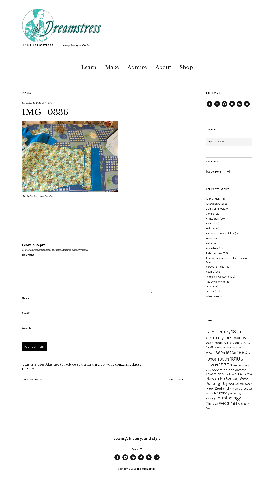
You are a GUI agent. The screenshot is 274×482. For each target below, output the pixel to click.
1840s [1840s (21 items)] (241, 347)
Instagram (217, 106)
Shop (186, 67)
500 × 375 (47, 103)
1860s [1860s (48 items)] (219, 352)
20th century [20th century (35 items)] (216, 343)
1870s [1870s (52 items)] (231, 352)
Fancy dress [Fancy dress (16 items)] (228, 374)
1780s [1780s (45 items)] (211, 347)
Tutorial (210, 291)
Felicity (210, 228)
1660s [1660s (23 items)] (238, 343)
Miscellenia (212, 248)
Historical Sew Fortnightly (220, 233)
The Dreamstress (37, 45)
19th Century (213, 203)
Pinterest (224, 106)
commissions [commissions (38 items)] (223, 370)
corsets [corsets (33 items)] (240, 370)
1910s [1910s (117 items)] (236, 358)
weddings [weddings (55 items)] (228, 403)
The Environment (215, 281)
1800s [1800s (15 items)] (219, 348)
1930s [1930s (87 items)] (225, 365)
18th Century (213, 198)
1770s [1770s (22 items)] (246, 343)
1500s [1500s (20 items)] (230, 343)
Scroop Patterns (215, 266)
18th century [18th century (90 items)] (223, 334)
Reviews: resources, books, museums (227, 258)
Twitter (232, 106)
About (163, 67)
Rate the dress (214, 253)
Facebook (209, 106)
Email (26, 313)
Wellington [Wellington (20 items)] (244, 403)
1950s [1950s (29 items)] (246, 365)
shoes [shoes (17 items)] (233, 393)
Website (26, 328)
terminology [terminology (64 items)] (228, 398)
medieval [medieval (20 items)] (234, 384)
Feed (239, 106)
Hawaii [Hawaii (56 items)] (212, 378)
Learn (88, 67)
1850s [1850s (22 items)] (209, 353)
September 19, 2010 (31, 103)
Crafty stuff (212, 218)
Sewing (210, 271)
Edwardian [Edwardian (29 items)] (213, 374)
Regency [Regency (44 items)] (221, 393)
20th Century (213, 208)
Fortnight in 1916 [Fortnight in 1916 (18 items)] (243, 374)
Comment (28, 254)
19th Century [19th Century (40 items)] (235, 338)
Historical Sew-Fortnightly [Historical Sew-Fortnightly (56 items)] (227, 381)
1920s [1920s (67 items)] (212, 365)
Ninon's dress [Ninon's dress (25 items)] (239, 388)
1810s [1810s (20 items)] (226, 347)
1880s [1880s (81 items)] (243, 352)
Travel (209, 286)
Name (26, 298)
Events (210, 223)
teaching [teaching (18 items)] (210, 398)
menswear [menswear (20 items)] (245, 384)
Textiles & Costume (217, 276)
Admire (137, 67)
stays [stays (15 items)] (240, 393)
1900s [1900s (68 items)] (224, 359)
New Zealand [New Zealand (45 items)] (217, 388)
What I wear (212, 296)
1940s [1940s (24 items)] (237, 365)
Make (112, 67)
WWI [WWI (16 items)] (208, 408)
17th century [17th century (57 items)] (218, 331)
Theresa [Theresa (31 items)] (212, 403)
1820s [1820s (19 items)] (233, 347)
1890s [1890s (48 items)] (211, 359)
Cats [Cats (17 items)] (208, 370)
